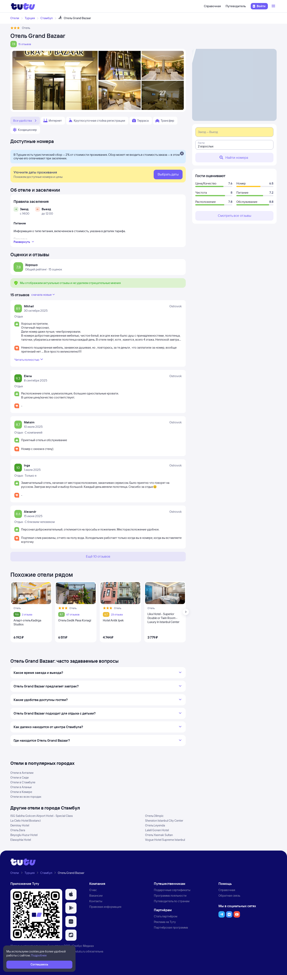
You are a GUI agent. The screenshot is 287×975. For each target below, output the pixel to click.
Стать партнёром (165, 916)
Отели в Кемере (21, 792)
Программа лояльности (170, 895)
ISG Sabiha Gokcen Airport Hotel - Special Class (41, 816)
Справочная (212, 6)
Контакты (95, 901)
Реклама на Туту (165, 922)
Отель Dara (17, 830)
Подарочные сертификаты (172, 890)
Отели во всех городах (25, 797)
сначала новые (43, 295)
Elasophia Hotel (20, 840)
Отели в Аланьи (21, 787)
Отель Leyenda (155, 825)
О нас (93, 890)
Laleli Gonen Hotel (157, 830)
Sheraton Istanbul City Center (164, 820)
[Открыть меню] (274, 6)
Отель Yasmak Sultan (159, 835)
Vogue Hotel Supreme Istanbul (165, 840)
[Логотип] (23, 6)
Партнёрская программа (171, 927)
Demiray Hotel (19, 825)
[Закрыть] (182, 154)
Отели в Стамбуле (22, 782)
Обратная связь (229, 895)
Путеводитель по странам (171, 901)
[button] (71, 894)
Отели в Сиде (19, 777)
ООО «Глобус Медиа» (79, 946)
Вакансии (96, 895)
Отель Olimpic (154, 816)
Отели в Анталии (21, 773)
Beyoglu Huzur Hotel (23, 835)
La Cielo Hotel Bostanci (25, 820)
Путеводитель (236, 6)
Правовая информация (105, 907)
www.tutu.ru (77, 951)
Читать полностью (29, 359)
